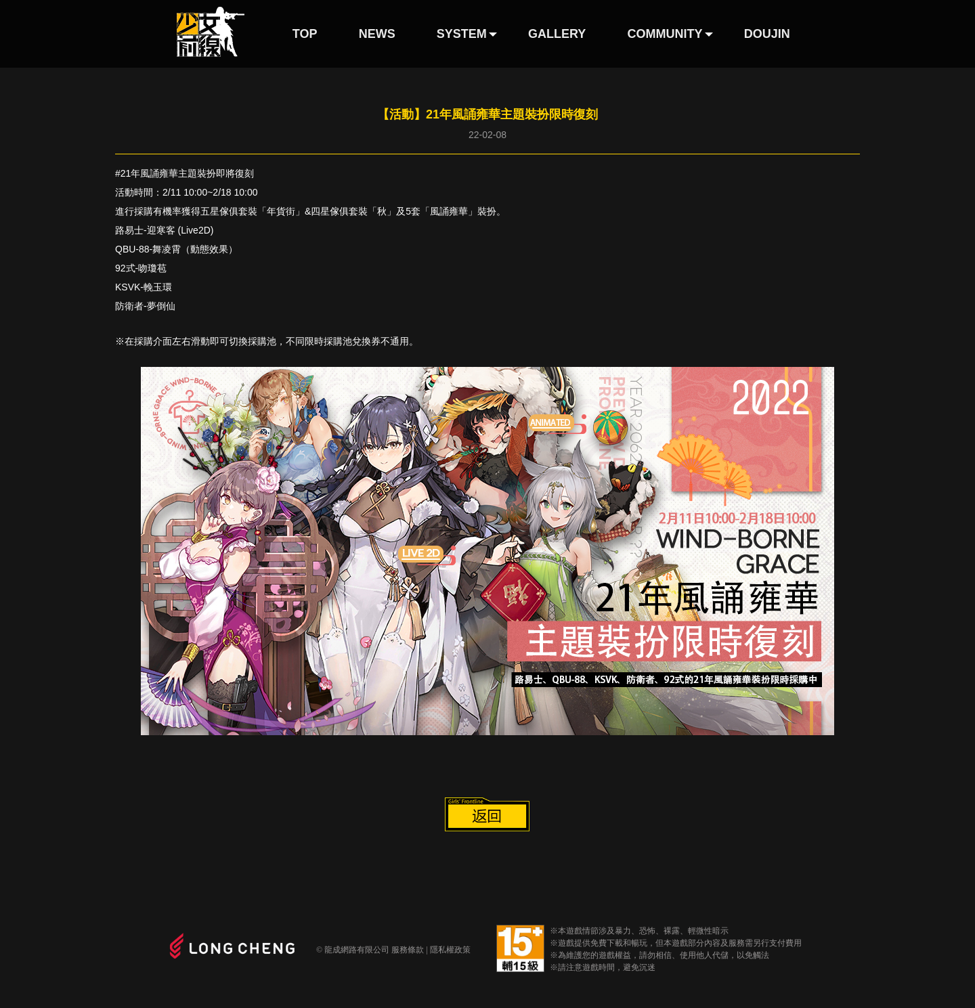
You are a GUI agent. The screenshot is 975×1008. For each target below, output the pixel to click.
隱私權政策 (450, 950)
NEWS (377, 34)
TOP (305, 34)
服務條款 (407, 950)
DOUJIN (767, 34)
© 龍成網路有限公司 (352, 950)
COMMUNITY (665, 34)
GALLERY (557, 34)
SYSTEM (462, 34)
